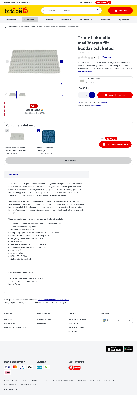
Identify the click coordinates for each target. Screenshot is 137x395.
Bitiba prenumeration (77, 319)
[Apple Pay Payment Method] (30, 367)
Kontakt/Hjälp (9, 323)
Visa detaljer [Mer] (68, 160)
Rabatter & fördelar (76, 327)
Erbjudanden (73, 323)
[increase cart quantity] (92, 95)
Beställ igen (103, 2)
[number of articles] (86, 95)
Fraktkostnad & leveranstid (15, 327)
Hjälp (6, 380)
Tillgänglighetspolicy (27, 384)
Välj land (105, 314)
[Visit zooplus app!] (114, 351)
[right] (61, 61)
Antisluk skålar (36, 27)
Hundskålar (25, 27)
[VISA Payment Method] (7, 367)
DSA (46, 380)
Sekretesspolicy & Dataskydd (63, 380)
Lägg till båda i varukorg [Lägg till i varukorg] (117, 144)
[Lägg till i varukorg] (115, 95)
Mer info (104, 102)
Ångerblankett (10, 384)
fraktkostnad (96, 106)
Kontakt (15, 380)
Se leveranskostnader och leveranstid (53, 300)
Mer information (85, 71)
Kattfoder (48, 20)
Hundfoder (11, 20)
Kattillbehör (66, 20)
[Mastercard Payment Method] (15, 367)
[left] (7, 61)
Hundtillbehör (30, 20)
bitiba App (72, 331)
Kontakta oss (86, 2)
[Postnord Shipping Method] (39, 367)
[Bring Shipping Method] (47, 367)
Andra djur (105, 20)
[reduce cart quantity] (81, 95)
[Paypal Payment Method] (22, 367)
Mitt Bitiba (8, 319)
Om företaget (35, 380)
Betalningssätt (109, 380)
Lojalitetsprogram (43, 319)
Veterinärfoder (86, 20)
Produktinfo (13, 175)
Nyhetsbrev (41, 323)
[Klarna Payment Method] (7, 373)
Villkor (23, 380)
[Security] (74, 368)
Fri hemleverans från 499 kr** (17, 2)
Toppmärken (123, 20)
